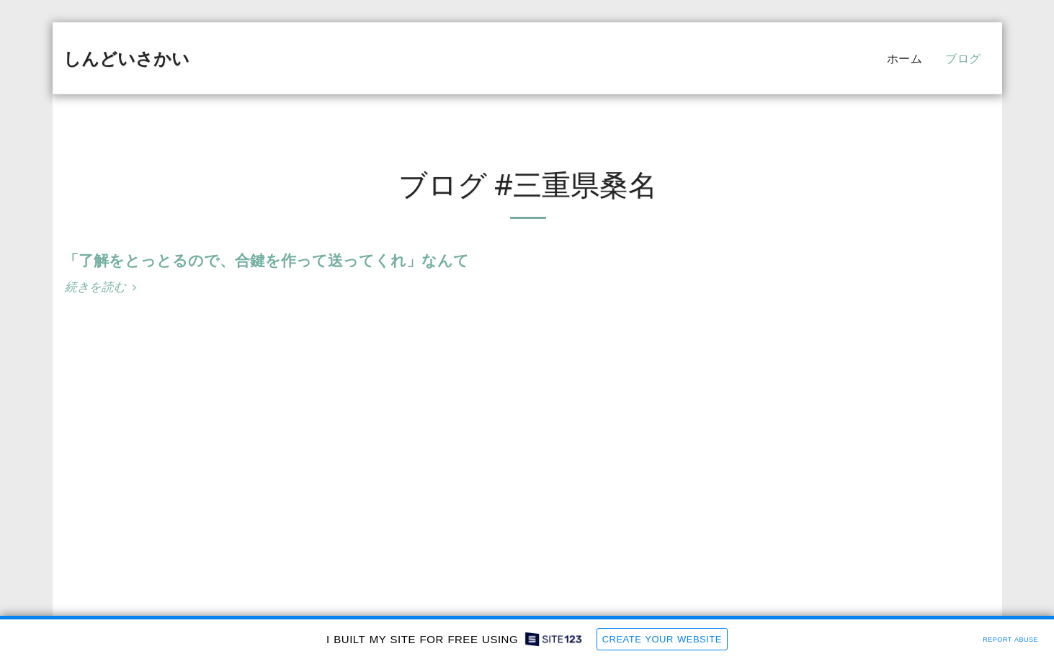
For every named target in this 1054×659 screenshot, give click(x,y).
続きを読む (103, 287)
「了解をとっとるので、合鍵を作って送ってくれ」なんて (266, 260)
